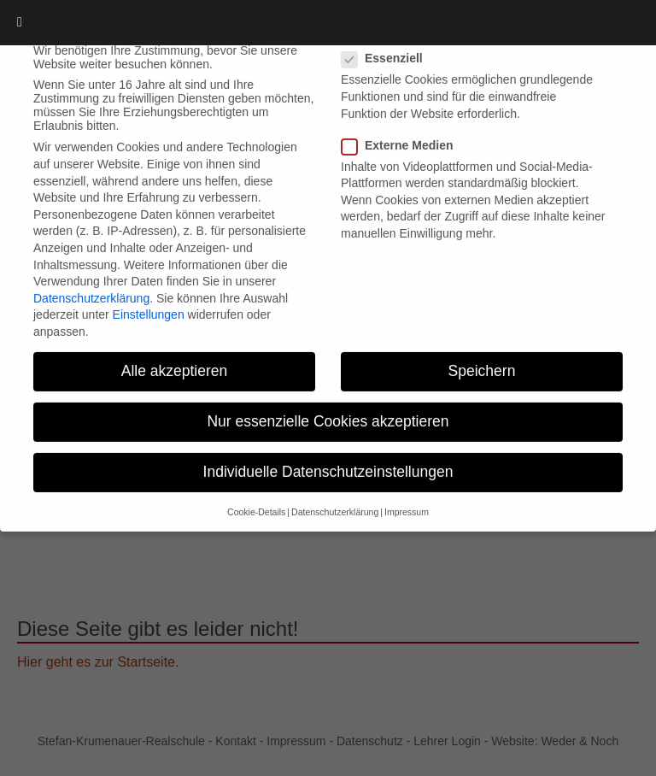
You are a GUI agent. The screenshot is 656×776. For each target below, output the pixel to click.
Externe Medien (402, 130)
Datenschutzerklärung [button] (334, 496)
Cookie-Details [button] (256, 496)
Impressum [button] (406, 496)
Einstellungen (148, 299)
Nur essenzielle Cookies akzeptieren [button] (327, 405)
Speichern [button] (482, 355)
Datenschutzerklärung (91, 283)
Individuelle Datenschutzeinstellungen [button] (328, 456)
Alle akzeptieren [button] (174, 355)
